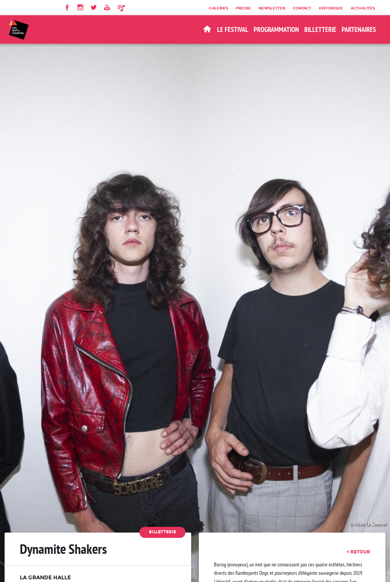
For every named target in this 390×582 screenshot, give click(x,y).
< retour (358, 552)
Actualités (363, 8)
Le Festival (232, 29)
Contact (302, 8)
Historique (331, 8)
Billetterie (162, 532)
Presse (243, 8)
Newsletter (272, 8)
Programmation (276, 29)
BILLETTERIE (320, 29)
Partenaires (359, 29)
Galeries (218, 8)
